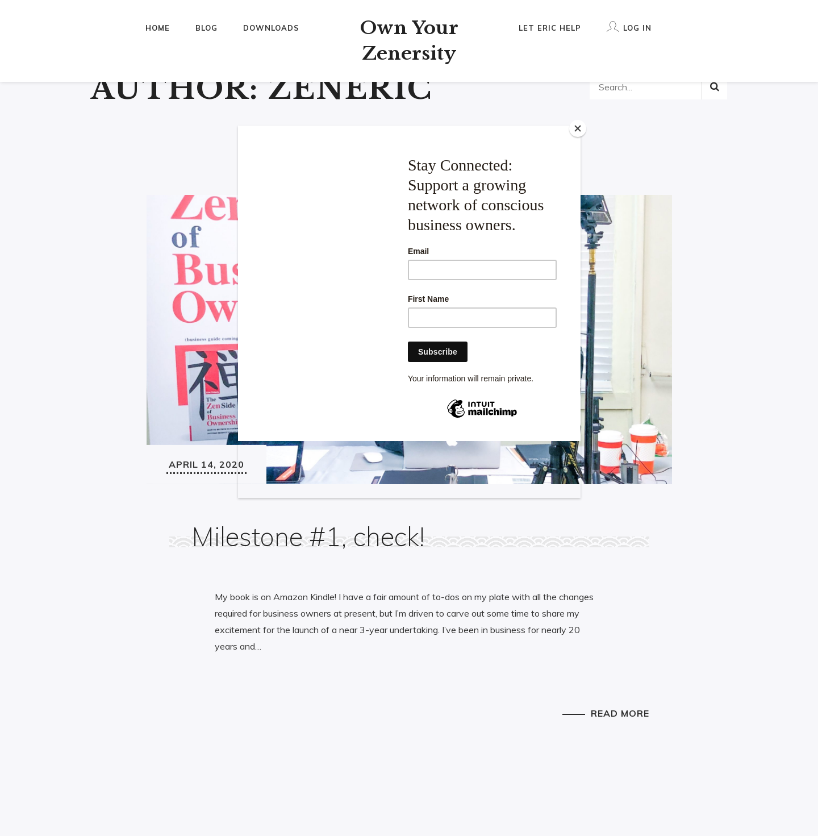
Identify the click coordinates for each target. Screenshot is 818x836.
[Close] (577, 128)
